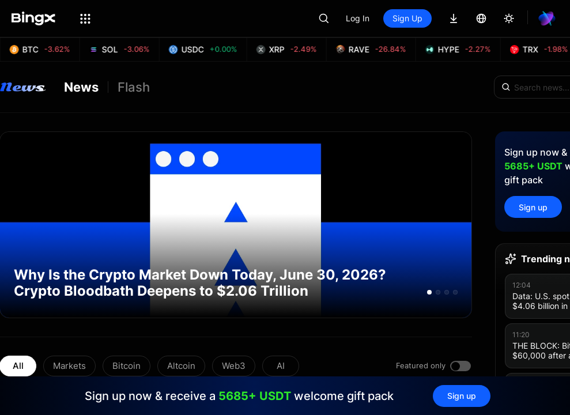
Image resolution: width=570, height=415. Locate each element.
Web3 (234, 365)
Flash (134, 87)
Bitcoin (126, 365)
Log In (357, 18)
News (81, 87)
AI (281, 365)
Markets (69, 365)
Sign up (533, 207)
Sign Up (407, 18)
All (18, 365)
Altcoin (181, 365)
